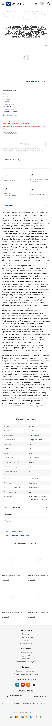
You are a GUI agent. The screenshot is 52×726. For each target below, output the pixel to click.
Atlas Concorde (40, 81)
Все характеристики (10, 115)
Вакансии (26, 634)
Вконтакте (17, 685)
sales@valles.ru (40, 696)
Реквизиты (26, 640)
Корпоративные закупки (26, 662)
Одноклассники (28, 685)
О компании (26, 630)
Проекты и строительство (26, 671)
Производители (26, 643)
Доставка (26, 655)
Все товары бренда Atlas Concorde (19, 535)
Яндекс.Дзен (34, 685)
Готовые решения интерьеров (26, 674)
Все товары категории (14, 531)
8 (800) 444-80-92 (17, 695)
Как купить (26, 648)
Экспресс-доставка (9, 180)
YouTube (23, 685)
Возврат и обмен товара (37, 194)
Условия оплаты (26, 652)
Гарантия (26, 658)
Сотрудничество (26, 637)
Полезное (26, 667)
